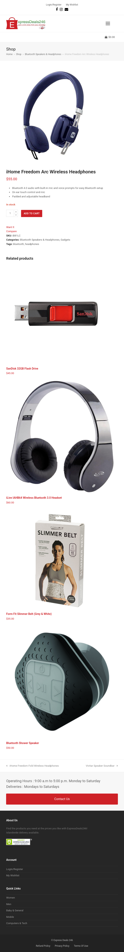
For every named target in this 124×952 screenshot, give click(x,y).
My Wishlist (12, 875)
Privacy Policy (62, 946)
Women (10, 897)
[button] (108, 24)
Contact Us (62, 799)
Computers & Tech (16, 923)
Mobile (10, 916)
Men (8, 904)
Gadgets (65, 239)
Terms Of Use (81, 946)
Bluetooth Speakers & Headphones (40, 239)
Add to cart (32, 213)
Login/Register (14, 869)
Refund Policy (43, 946)
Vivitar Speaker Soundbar (102, 765)
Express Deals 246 (63, 940)
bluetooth (18, 244)
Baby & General (14, 910)
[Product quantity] (10, 213)
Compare (11, 231)
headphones (32, 244)
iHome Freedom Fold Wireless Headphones (32, 765)
